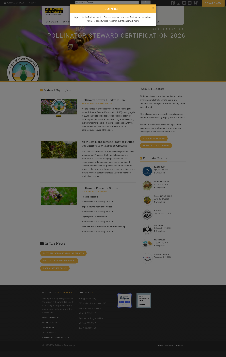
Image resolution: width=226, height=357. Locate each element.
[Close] (153, 7)
